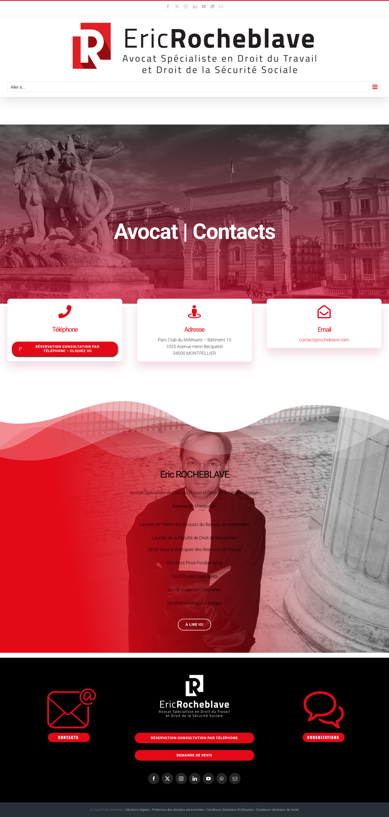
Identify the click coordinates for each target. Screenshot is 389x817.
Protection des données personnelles (178, 810)
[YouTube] (208, 778)
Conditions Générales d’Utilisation (230, 810)
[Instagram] (181, 778)
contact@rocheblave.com (324, 339)
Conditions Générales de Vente (277, 810)
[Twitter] (167, 778)
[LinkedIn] (194, 778)
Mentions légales (138, 810)
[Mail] (234, 778)
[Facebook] (153, 778)
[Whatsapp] (222, 778)
